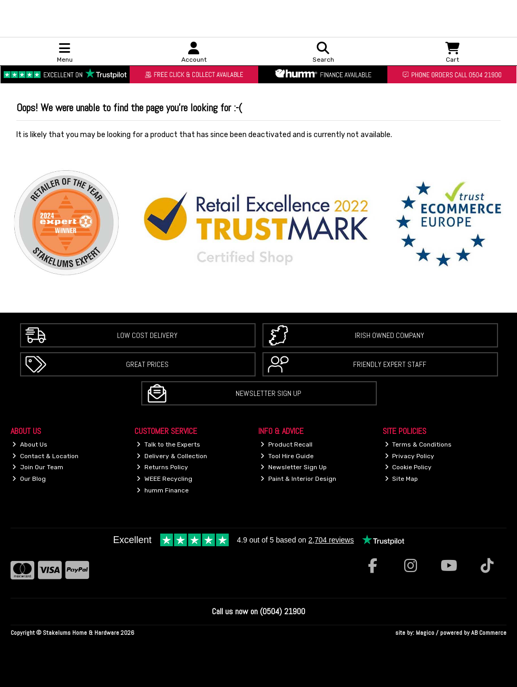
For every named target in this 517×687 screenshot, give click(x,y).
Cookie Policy (408, 467)
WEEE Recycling (164, 478)
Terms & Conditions (418, 444)
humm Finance (162, 490)
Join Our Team (37, 467)
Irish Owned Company (389, 335)
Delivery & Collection (171, 456)
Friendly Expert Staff (389, 364)
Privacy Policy (410, 456)
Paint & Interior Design (298, 478)
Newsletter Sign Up (268, 393)
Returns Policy (162, 467)
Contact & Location (45, 456)
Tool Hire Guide (287, 456)
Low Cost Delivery (147, 335)
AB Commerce (488, 632)
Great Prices (147, 364)
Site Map (401, 478)
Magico (425, 632)
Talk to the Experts (168, 444)
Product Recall (286, 444)
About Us (29, 444)
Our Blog (29, 478)
